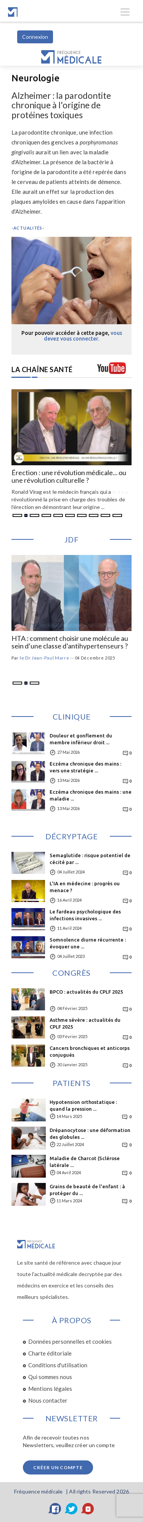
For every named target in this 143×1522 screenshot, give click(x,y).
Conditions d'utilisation (57, 1365)
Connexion (35, 36)
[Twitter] (71, 1508)
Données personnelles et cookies (70, 1341)
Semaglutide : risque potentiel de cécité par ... (90, 859)
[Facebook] (55, 1508)
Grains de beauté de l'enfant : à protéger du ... (87, 1190)
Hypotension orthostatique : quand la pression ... (83, 1105)
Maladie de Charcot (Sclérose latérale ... (85, 1162)
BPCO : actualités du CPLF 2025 (86, 991)
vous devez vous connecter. (83, 336)
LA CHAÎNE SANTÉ (42, 369)
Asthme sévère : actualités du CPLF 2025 (85, 1023)
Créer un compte (58, 1467)
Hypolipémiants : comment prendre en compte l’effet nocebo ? (68, 642)
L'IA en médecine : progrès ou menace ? (85, 887)
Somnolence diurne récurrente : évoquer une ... (88, 943)
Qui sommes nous (50, 1376)
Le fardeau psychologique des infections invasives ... (85, 915)
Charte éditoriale (50, 1353)
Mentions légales (50, 1388)
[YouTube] (88, 1508)
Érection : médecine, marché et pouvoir (69, 473)
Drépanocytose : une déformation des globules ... (90, 1133)
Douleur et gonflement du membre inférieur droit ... (81, 739)
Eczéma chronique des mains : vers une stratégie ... (85, 767)
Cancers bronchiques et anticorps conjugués (90, 1051)
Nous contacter (47, 1400)
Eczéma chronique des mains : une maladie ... (91, 795)
